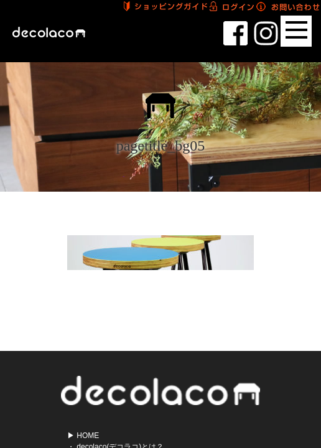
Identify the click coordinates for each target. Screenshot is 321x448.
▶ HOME (83, 435)
